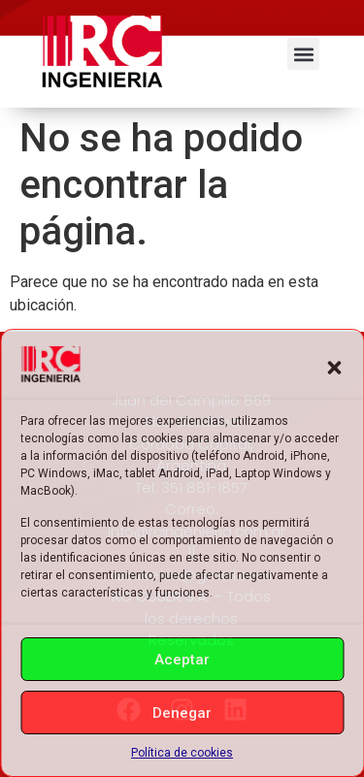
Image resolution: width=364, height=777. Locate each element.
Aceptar (182, 659)
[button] (334, 367)
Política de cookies (182, 753)
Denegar (182, 713)
